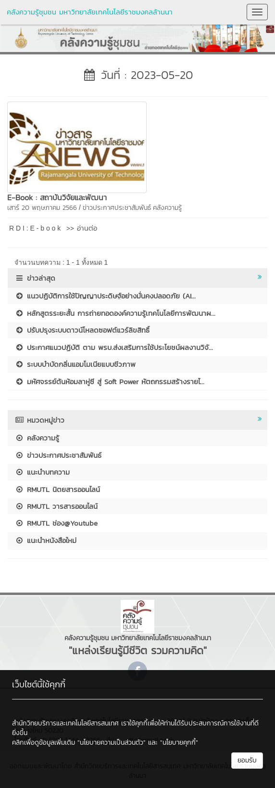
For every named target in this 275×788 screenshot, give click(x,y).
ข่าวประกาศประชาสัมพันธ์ (117, 208)
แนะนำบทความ (42, 472)
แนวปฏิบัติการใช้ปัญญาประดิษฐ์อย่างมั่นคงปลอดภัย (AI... (105, 295)
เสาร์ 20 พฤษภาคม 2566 (42, 208)
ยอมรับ (247, 760)
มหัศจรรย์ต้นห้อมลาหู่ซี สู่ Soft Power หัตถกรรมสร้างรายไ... (109, 381)
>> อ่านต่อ (81, 227)
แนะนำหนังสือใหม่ (45, 540)
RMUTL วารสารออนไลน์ (56, 506)
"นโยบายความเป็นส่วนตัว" (111, 742)
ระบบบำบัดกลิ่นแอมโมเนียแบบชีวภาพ (75, 364)
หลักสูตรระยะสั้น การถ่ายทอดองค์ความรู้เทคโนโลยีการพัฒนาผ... (115, 313)
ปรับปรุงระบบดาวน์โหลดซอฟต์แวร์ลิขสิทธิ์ (82, 330)
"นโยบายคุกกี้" (179, 742)
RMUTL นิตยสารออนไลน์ (57, 489)
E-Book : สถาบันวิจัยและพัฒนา (57, 197)
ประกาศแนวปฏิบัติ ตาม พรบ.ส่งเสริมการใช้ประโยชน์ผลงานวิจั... (114, 347)
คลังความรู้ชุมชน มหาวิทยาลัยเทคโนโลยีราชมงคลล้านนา (90, 11)
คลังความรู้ (167, 208)
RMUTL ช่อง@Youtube (56, 523)
